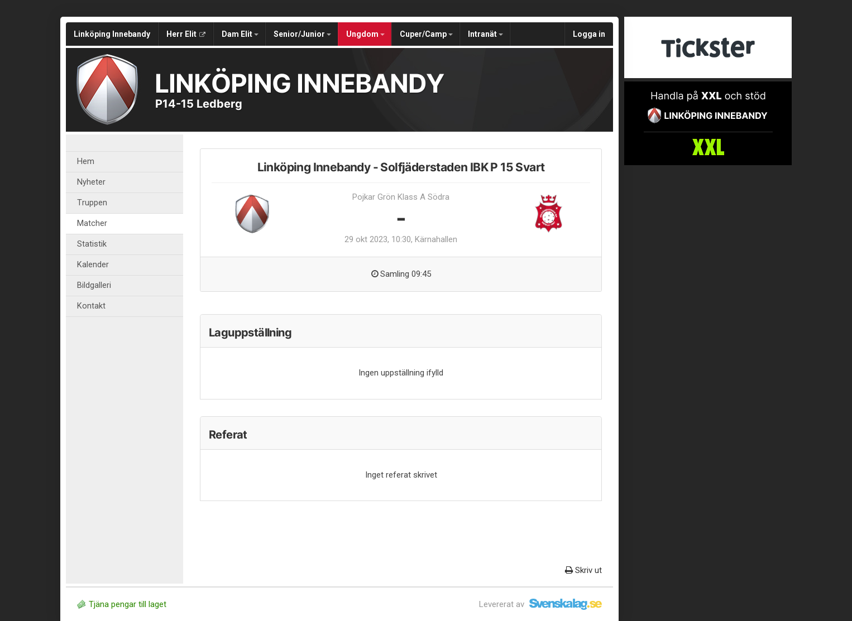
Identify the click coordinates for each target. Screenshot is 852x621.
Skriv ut (583, 570)
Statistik (92, 244)
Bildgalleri (94, 285)
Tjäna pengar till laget (121, 604)
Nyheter (91, 182)
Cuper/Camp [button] (426, 34)
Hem (85, 161)
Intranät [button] (485, 34)
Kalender (93, 264)
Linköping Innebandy (112, 34)
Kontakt (91, 306)
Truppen (92, 203)
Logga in (589, 34)
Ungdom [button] (365, 34)
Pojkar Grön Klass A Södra (400, 197)
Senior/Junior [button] (302, 34)
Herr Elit (185, 34)
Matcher (92, 223)
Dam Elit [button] (240, 34)
